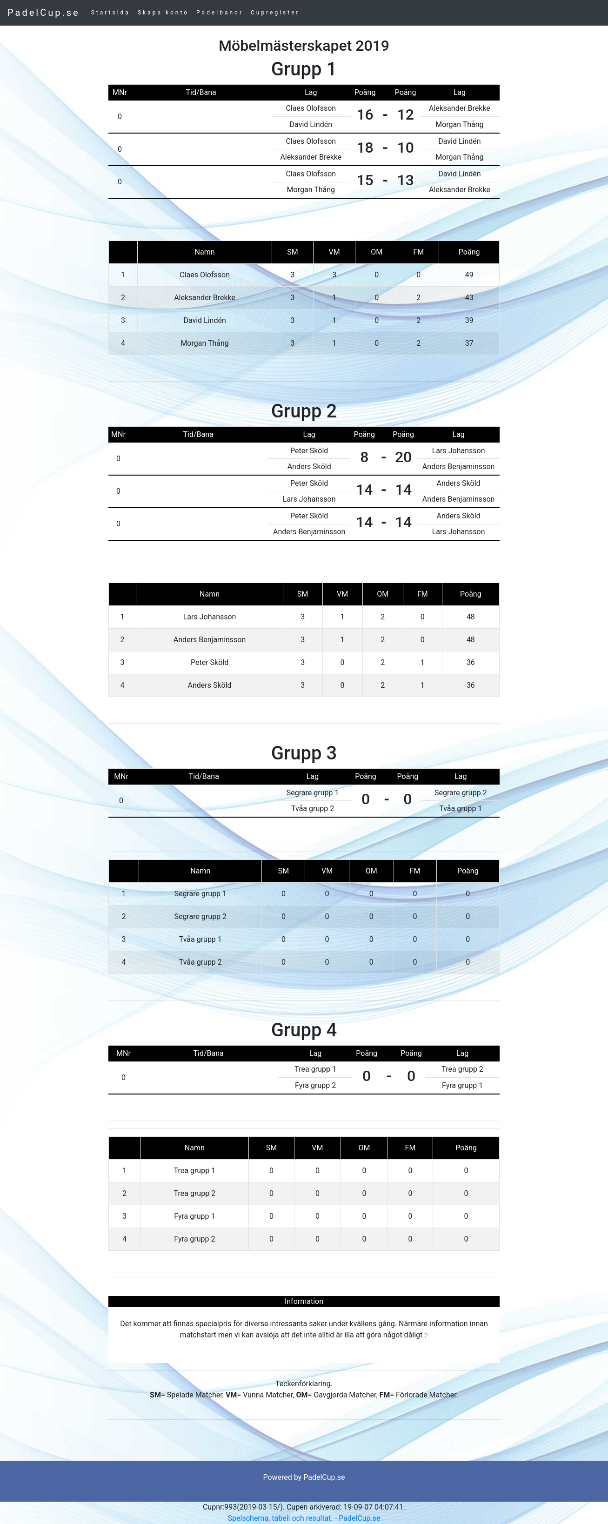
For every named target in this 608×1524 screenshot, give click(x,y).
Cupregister (275, 12)
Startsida (110, 12)
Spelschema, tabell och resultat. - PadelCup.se (304, 1518)
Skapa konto (163, 12)
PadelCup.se (43, 12)
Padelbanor (219, 12)
